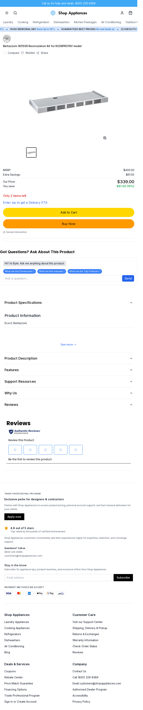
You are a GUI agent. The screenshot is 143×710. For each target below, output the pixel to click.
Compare (13, 52)
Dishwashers (62, 22)
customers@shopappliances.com (23, 556)
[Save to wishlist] (28, 53)
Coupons (10, 671)
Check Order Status (85, 646)
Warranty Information (85, 640)
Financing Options (15, 689)
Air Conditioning (111, 22)
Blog (7, 652)
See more (69, 344)
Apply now (14, 517)
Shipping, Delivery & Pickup (90, 628)
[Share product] (42, 53)
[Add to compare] (4, 52)
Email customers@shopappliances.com (97, 683)
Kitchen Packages (85, 22)
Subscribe (123, 578)
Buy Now (68, 224)
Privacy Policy (81, 702)
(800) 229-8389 (13, 552)
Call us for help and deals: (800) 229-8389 (69, 3)
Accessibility (80, 695)
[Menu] (7, 13)
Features (69, 370)
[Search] (15, 13)
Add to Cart (68, 212)
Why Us (69, 393)
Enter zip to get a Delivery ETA (25, 202)
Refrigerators (12, 634)
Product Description (69, 359)
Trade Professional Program (22, 695)
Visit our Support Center (88, 622)
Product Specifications (69, 303)
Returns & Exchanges (86, 634)
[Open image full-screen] (104, 137)
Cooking (23, 22)
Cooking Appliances (17, 628)
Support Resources (69, 382)
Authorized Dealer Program (90, 689)
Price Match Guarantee (18, 683)
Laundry (8, 22)
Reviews (69, 405)
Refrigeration (41, 22)
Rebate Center (13, 677)
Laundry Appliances (16, 622)
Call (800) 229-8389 (85, 677)
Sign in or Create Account (20, 702)
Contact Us (79, 671)
